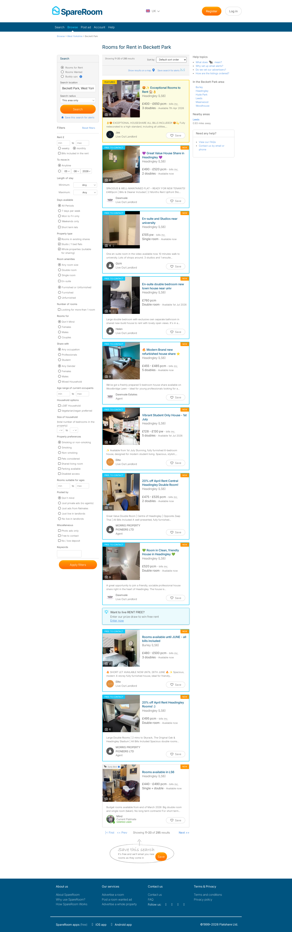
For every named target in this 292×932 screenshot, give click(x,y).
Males (65, 332)
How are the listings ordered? (212, 73)
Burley (199, 87)
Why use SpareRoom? (70, 899)
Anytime (66, 165)
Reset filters (88, 127)
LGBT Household (71, 405)
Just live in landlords (73, 513)
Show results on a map (141, 70)
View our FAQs (207, 141)
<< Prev (122, 832)
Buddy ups (73, 76)
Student (66, 359)
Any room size (70, 264)
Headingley (202, 90)
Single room (68, 275)
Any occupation (71, 349)
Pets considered (70, 458)
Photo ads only (70, 530)
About (68, 894)
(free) (71, 924)
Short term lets (69, 227)
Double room (69, 269)
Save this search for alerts (77, 117)
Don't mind (68, 497)
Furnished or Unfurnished (76, 287)
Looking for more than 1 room (78, 309)
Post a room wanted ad (117, 899)
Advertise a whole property (119, 904)
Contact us (155, 894)
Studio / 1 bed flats (71, 244)
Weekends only (70, 221)
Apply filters (78, 565)
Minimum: (64, 184)
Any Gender (68, 366)
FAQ (150, 899)
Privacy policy (203, 899)
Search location (69, 82)
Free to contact (70, 535)
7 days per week (71, 210)
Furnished (67, 292)
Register (211, 11)
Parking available (70, 468)
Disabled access (70, 473)
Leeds (199, 98)
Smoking (67, 447)
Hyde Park (201, 94)
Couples (66, 337)
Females (66, 326)
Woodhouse (202, 105)
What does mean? (209, 62)
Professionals (69, 354)
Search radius (68, 95)
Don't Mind (68, 321)
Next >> (184, 832)
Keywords (62, 548)
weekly (65, 148)
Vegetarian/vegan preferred (76, 410)
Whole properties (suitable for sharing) (76, 251)
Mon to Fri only (70, 216)
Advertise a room (113, 894)
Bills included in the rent (75, 153)
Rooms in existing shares (75, 239)
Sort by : (167, 59)
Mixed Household (72, 381)
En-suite (66, 281)
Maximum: (64, 192)
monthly (81, 148)
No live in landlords (73, 518)
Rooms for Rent (74, 67)
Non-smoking (69, 452)
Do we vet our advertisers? (211, 69)
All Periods (68, 205)
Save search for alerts (171, 70)
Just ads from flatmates (75, 508)
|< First (109, 832)
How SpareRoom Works (71, 904)
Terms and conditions (208, 894)
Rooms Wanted (73, 72)
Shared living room (72, 463)
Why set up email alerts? (209, 65)
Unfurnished (69, 297)
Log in (233, 11)
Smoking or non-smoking (76, 442)
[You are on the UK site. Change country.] (153, 11)
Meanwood (202, 101)
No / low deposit (70, 540)
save (161, 857)
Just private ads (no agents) (77, 503)
